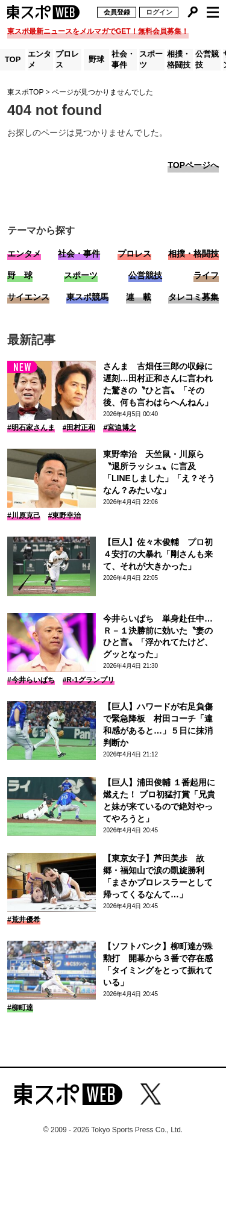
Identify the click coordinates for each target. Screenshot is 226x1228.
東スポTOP (25, 92)
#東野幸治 (64, 515)
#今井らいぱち (31, 680)
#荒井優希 (23, 919)
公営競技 (207, 59)
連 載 (138, 297)
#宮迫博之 (119, 427)
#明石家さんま (31, 427)
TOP (13, 59)
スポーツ (151, 59)
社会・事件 (123, 59)
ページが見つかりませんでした (102, 92)
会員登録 (117, 12)
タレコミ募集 (193, 297)
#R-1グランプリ (89, 680)
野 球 (20, 275)
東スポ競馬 (87, 297)
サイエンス (28, 297)
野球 (96, 59)
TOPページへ (193, 165)
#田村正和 (79, 427)
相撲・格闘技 (178, 59)
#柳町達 (20, 1007)
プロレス (67, 59)
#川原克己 (23, 515)
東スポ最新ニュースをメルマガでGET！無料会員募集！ (98, 31)
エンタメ (39, 59)
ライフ (206, 275)
